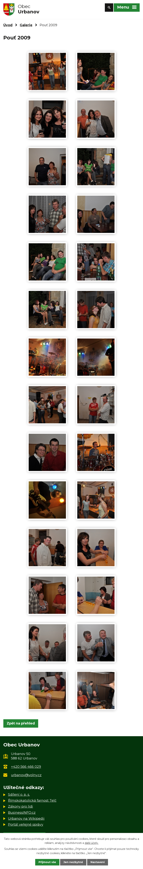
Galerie (26, 25)
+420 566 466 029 (26, 767)
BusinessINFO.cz (22, 813)
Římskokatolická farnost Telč (32, 801)
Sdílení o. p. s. (19, 795)
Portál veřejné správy (25, 824)
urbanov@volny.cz (26, 775)
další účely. (91, 843)
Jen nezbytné (73, 862)
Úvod (7, 25)
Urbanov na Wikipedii (26, 819)
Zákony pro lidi (20, 806)
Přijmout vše (47, 862)
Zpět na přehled (21, 723)
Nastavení (97, 862)
